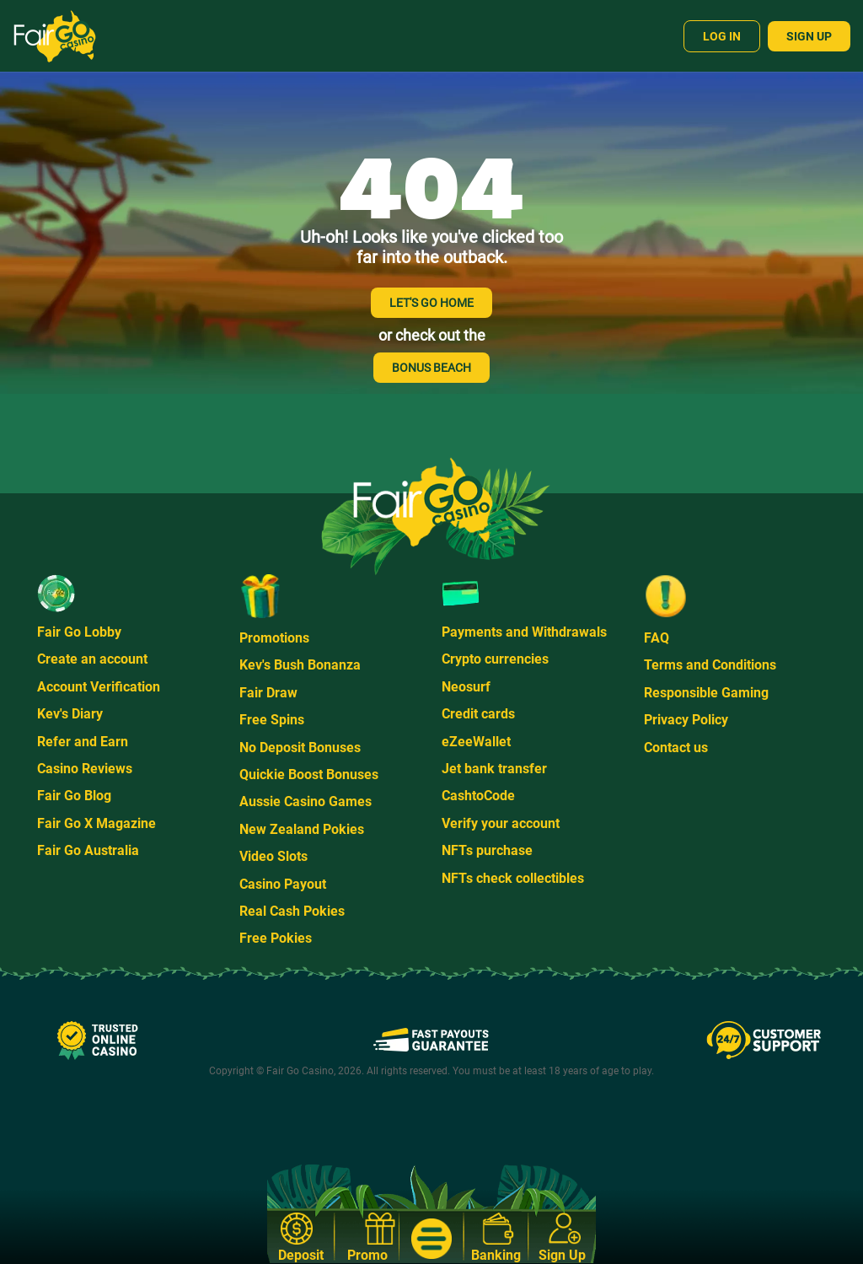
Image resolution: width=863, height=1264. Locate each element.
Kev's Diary (70, 714)
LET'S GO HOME (431, 302)
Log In (722, 36)
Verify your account (501, 823)
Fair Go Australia (88, 850)
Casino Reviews (84, 769)
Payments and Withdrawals (524, 632)
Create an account (92, 659)
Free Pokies (275, 938)
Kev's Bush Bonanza (300, 665)
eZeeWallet (476, 742)
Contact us (676, 748)
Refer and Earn (82, 742)
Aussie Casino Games (305, 801)
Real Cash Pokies (292, 911)
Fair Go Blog (74, 796)
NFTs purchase (487, 850)
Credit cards (478, 714)
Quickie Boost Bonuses (308, 774)
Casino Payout (282, 884)
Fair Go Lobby (79, 632)
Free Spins (271, 720)
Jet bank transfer (494, 769)
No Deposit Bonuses (300, 748)
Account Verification (98, 687)
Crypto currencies (495, 659)
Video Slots (273, 856)
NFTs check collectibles (513, 878)
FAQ (656, 638)
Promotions (274, 638)
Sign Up (809, 36)
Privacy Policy (686, 720)
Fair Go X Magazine (96, 823)
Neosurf (466, 687)
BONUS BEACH (431, 367)
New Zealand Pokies (301, 829)
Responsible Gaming (706, 693)
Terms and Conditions (710, 665)
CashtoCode (478, 796)
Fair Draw (268, 693)
